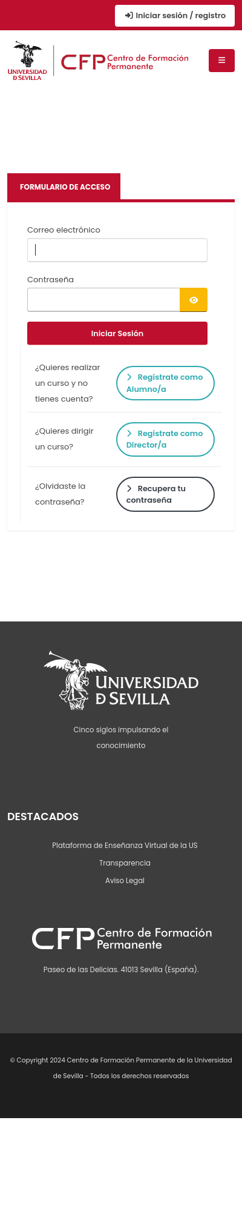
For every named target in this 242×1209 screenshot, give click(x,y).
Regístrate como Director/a (164, 439)
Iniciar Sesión (117, 333)
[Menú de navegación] (222, 60)
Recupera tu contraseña (156, 494)
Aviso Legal (125, 881)
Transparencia (125, 863)
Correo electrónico (63, 230)
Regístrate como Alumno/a (164, 383)
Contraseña (50, 279)
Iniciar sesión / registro (175, 15)
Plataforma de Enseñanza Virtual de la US (124, 845)
